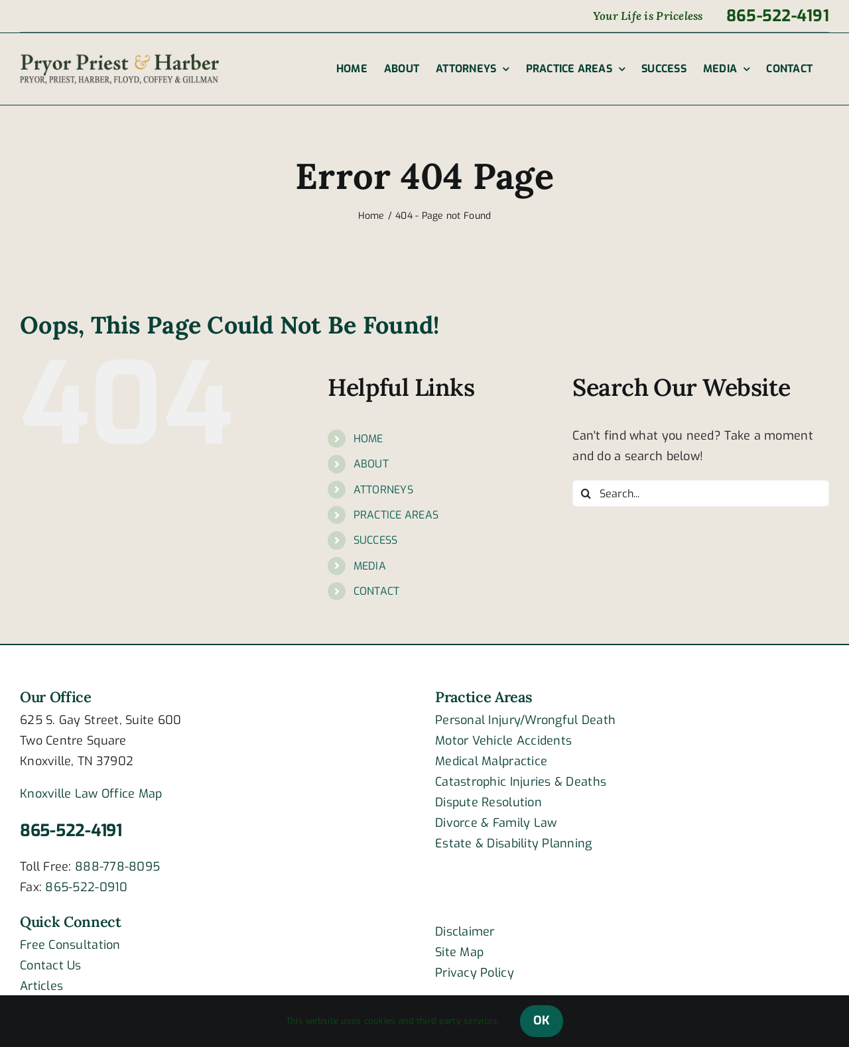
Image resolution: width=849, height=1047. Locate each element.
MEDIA (370, 566)
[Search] (585, 493)
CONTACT (377, 591)
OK (542, 1020)
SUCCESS (376, 540)
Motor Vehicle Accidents (503, 741)
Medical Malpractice (491, 761)
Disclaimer (465, 932)
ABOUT (371, 464)
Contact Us (51, 965)
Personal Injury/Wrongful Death (525, 720)
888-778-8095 (117, 867)
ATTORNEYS (383, 490)
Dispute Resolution (488, 802)
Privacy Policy (474, 973)
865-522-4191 (71, 830)
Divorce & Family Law (495, 823)
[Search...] (700, 493)
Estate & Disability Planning (513, 843)
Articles (41, 986)
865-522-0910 (86, 887)
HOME (368, 439)
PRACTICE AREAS (396, 515)
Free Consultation (70, 945)
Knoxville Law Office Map (91, 794)
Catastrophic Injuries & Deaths (520, 782)
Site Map (459, 952)
